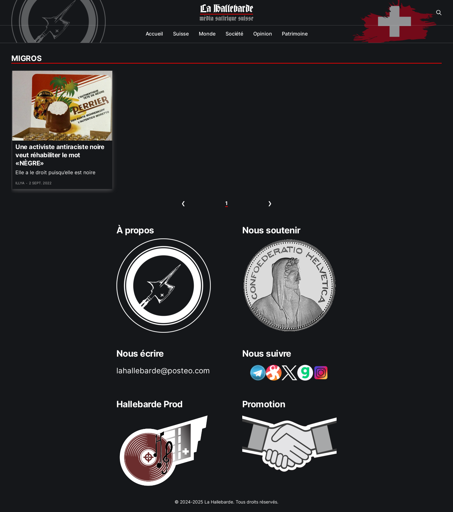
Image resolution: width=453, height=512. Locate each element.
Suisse (181, 34)
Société (234, 34)
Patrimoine (294, 34)
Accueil (154, 34)
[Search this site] (439, 12)
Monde (207, 34)
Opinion (262, 34)
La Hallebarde (226, 9)
